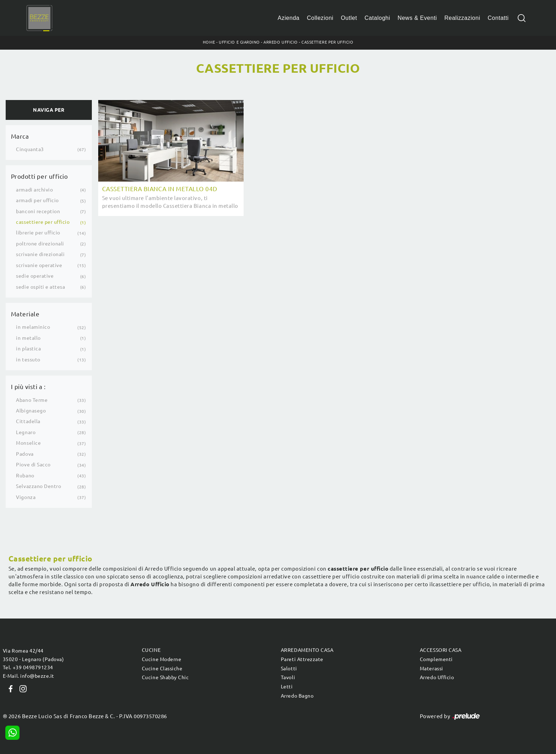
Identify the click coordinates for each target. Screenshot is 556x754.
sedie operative (35, 276)
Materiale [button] (25, 314)
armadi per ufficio (37, 200)
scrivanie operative (39, 265)
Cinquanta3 (30, 149)
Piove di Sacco (33, 464)
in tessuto (28, 359)
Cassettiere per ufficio (327, 42)
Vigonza (25, 497)
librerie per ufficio (38, 232)
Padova (24, 454)
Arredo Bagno (297, 696)
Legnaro (25, 432)
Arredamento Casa (307, 650)
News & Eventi (417, 18)
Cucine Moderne (161, 659)
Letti (287, 686)
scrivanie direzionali (40, 254)
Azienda (289, 18)
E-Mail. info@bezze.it (28, 676)
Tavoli (288, 677)
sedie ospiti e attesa (40, 287)
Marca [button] (20, 136)
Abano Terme (32, 400)
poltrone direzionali (40, 243)
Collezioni (320, 18)
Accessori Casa (440, 650)
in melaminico (33, 327)
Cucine (151, 650)
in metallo (28, 338)
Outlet (349, 18)
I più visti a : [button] (28, 386)
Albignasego (31, 411)
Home (209, 42)
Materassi (431, 668)
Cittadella (28, 421)
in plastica (28, 348)
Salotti (289, 668)
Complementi (436, 659)
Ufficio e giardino (239, 42)
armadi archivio (34, 190)
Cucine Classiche (162, 668)
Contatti (498, 18)
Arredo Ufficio (280, 42)
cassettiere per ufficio (43, 222)
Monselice (28, 443)
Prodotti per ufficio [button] (39, 176)
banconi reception (38, 211)
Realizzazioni (462, 18)
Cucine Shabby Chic (165, 677)
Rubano (25, 475)
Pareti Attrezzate (302, 659)
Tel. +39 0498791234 (28, 667)
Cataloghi (377, 18)
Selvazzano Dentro (38, 486)
